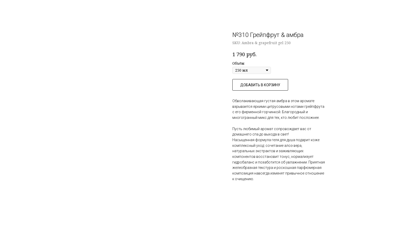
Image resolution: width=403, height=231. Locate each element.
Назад (15, 7)
